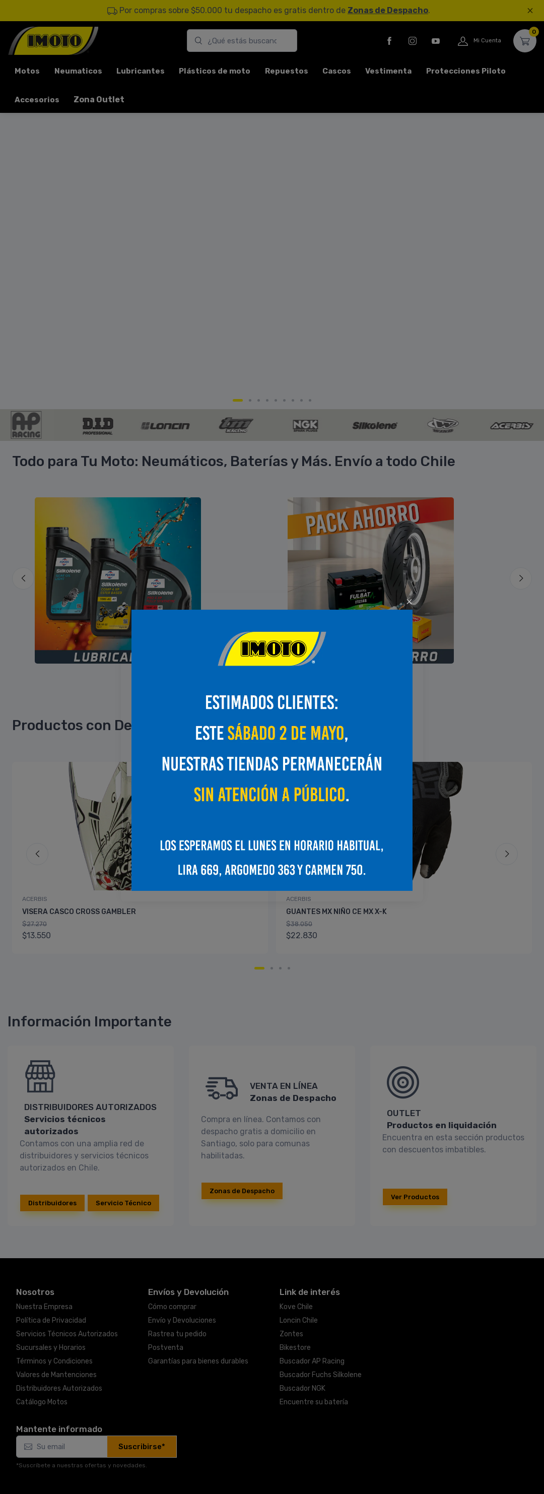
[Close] (409, 602)
